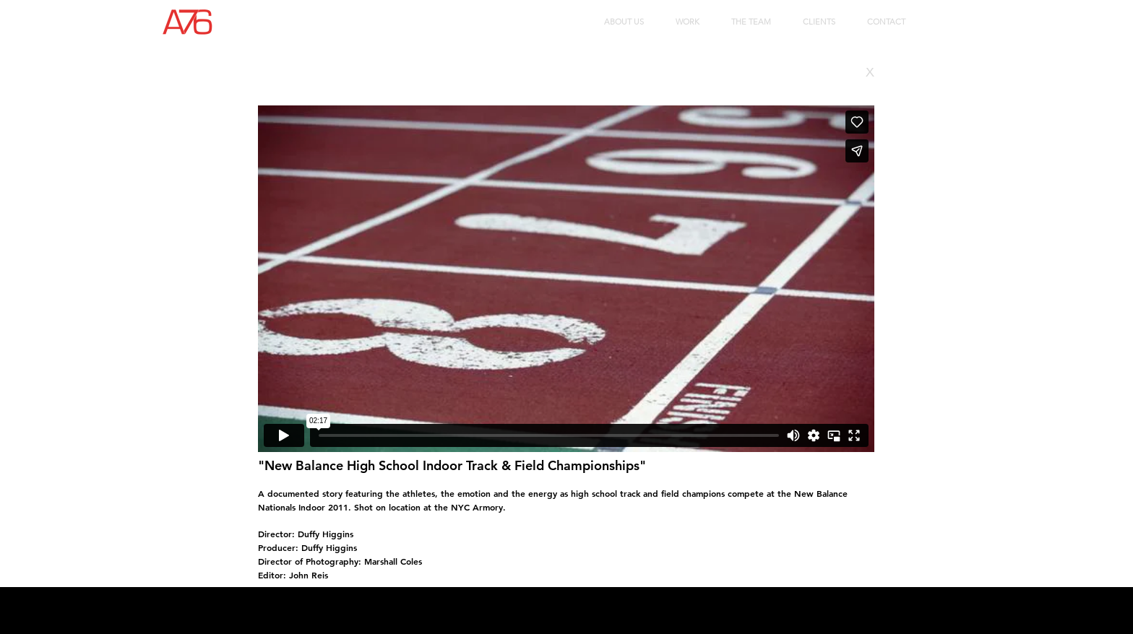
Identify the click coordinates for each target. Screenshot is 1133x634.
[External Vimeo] (566, 279)
